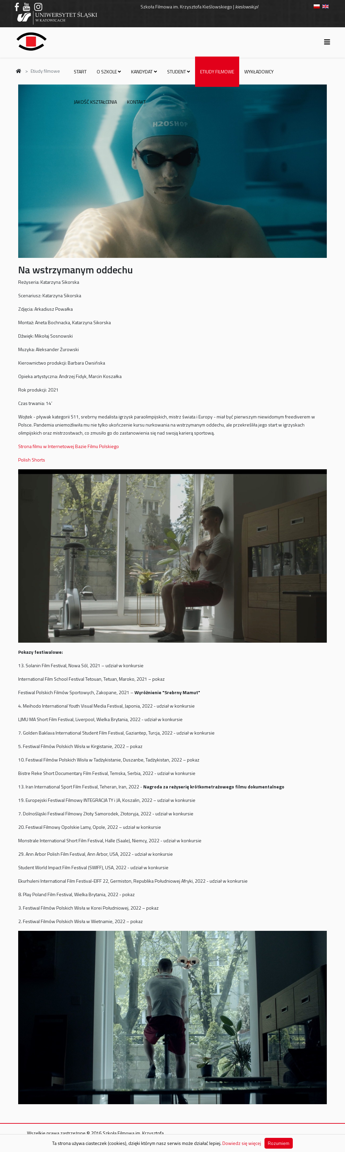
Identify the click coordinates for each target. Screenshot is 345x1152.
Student (176, 71)
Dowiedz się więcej (241, 1143)
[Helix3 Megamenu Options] (327, 42)
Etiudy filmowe (217, 71)
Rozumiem (278, 1143)
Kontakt (136, 101)
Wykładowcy (259, 71)
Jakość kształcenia (95, 101)
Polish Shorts (31, 459)
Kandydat (142, 71)
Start (80, 71)
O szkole (107, 71)
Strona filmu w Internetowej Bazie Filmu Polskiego (68, 446)
